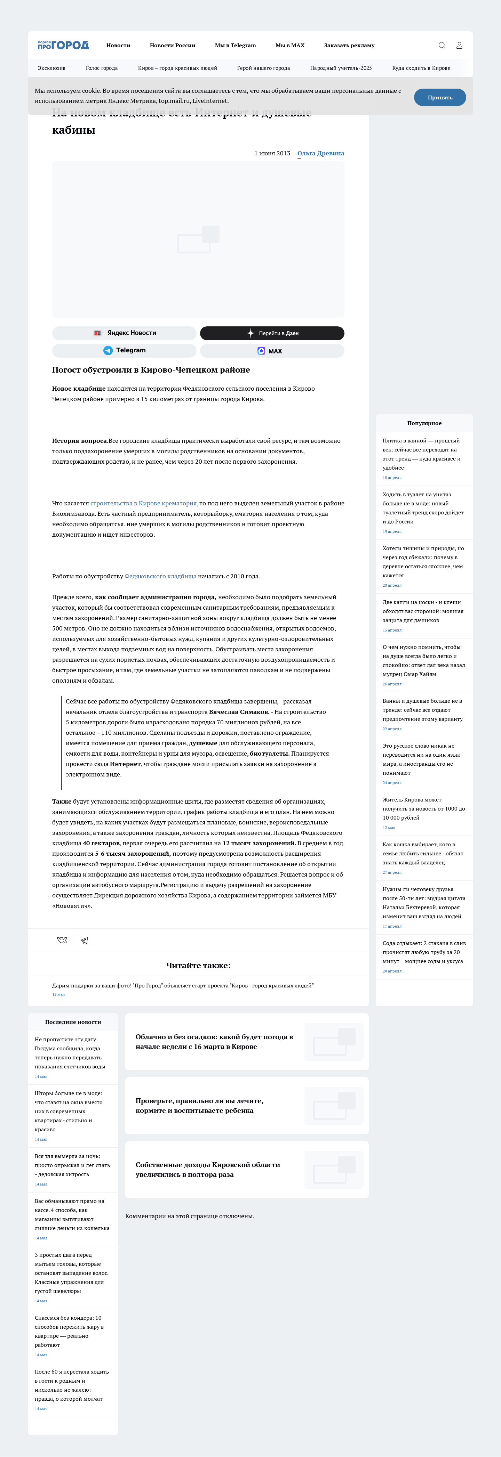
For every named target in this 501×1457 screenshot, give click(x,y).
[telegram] (87, 940)
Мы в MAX (290, 45)
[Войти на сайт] (459, 45)
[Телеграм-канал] (124, 351)
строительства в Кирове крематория (143, 503)
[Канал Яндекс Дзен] (272, 333)
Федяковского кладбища (161, 576)
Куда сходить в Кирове (421, 68)
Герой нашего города (263, 68)
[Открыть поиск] (442, 45)
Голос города (102, 68)
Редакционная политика (227, 1319)
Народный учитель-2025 (341, 68)
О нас (33, 1301)
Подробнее (211, 1359)
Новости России (173, 45)
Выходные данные (134, 1334)
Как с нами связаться (48, 1319)
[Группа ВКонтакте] (332, 1273)
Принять (440, 97)
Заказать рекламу (349, 45)
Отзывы (124, 1301)
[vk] (63, 940)
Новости (118, 45)
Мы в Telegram (235, 45)
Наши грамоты (130, 1310)
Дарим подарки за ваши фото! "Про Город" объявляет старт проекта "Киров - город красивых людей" (198, 990)
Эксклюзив (52, 68)
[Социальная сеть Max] (272, 351)
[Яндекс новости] (124, 333)
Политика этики (219, 1310)
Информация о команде (51, 1310)
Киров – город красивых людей (177, 68)
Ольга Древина (320, 153)
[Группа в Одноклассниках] (349, 1273)
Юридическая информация (54, 1334)
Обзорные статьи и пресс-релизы (237, 1301)
